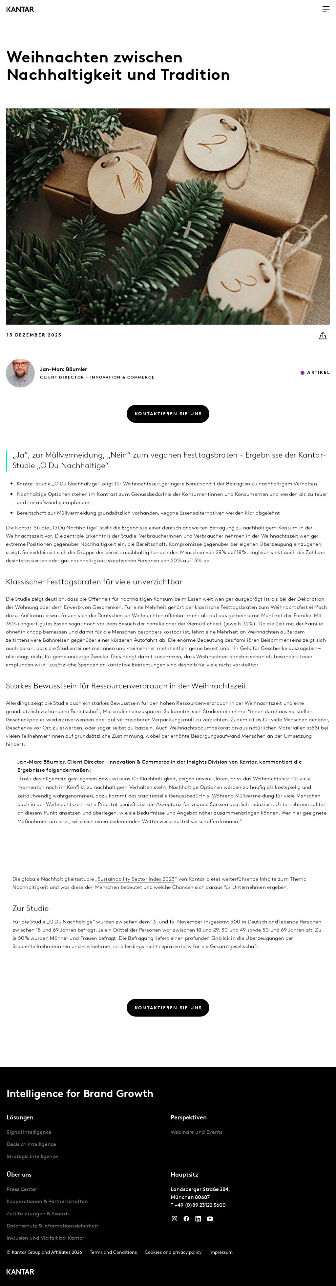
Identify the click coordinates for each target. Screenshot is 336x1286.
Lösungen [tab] (20, 1118)
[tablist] (168, 1176)
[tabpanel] (86, 1145)
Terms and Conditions (113, 1252)
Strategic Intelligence (32, 1157)
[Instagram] (174, 1220)
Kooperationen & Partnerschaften (47, 1202)
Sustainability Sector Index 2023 (136, 925)
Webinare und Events (196, 1132)
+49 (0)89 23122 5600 (200, 1205)
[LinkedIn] (198, 1220)
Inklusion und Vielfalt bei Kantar (45, 1238)
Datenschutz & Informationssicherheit (52, 1226)
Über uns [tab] (19, 1175)
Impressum (221, 1252)
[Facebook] (186, 1220)
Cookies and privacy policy (173, 1252)
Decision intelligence (31, 1144)
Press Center (22, 1189)
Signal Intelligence (29, 1132)
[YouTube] (210, 1220)
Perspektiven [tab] (189, 1118)
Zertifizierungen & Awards (38, 1214)
